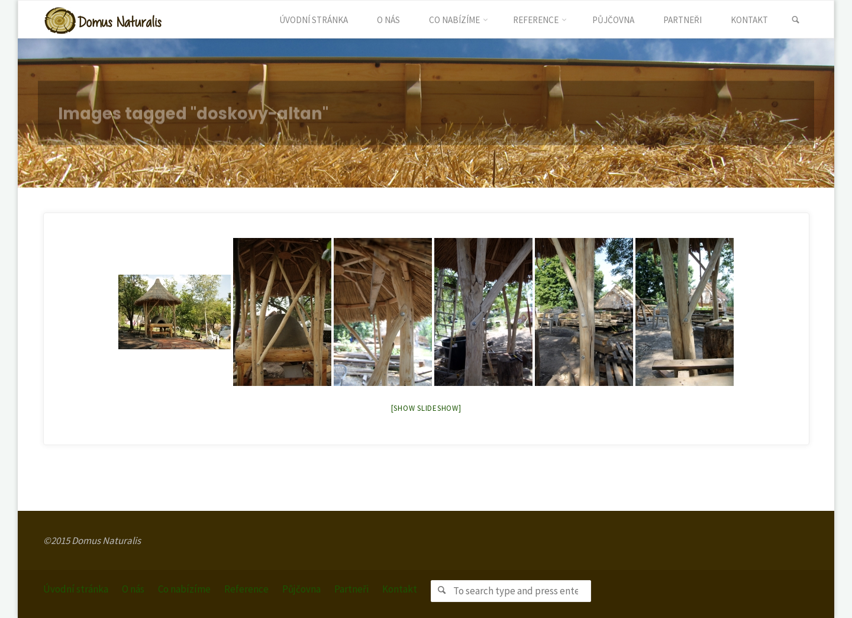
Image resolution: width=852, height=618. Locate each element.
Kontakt (399, 589)
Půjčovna (301, 589)
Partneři (351, 589)
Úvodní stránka (75, 589)
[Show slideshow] (426, 408)
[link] (795, 20)
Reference (246, 589)
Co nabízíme (184, 589)
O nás (133, 589)
